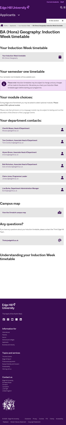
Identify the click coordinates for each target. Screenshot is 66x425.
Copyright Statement (34, 422)
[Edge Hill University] (8, 309)
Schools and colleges (8, 340)
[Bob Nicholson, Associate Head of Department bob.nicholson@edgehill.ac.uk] (33, 165)
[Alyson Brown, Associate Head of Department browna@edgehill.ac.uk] (33, 153)
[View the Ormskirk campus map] (32, 212)
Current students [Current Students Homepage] (53, 2)
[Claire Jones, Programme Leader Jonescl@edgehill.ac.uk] (33, 178)
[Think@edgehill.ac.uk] (32, 240)
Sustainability (6, 366)
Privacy (35, 419)
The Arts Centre (7, 356)
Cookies (41, 419)
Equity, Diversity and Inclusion (10, 364)
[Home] (14, 8)
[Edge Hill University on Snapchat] (16, 320)
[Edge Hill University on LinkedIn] (21, 320)
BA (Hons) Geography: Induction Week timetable (48, 25)
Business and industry (8, 345)
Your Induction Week (24, 25)
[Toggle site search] (61, 7)
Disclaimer (28, 419)
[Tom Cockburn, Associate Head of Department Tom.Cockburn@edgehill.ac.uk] (33, 141)
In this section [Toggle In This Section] (56, 21)
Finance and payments (8, 361)
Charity (52, 419)
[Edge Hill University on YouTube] (12, 320)
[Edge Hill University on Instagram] (8, 320)
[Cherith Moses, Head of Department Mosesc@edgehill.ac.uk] (33, 129)
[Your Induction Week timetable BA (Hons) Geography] (32, 57)
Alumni (4, 337)
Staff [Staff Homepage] (62, 2)
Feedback (6, 422)
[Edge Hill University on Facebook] (4, 320)
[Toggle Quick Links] (18, 15)
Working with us (6, 369)
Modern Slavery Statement (18, 422)
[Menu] (64, 7)
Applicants (13, 25)
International (6, 332)
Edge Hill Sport (6, 359)
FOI (47, 419)
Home (6, 25)
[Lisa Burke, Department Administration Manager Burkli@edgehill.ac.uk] (33, 189)
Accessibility (59, 419)
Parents (4, 335)
